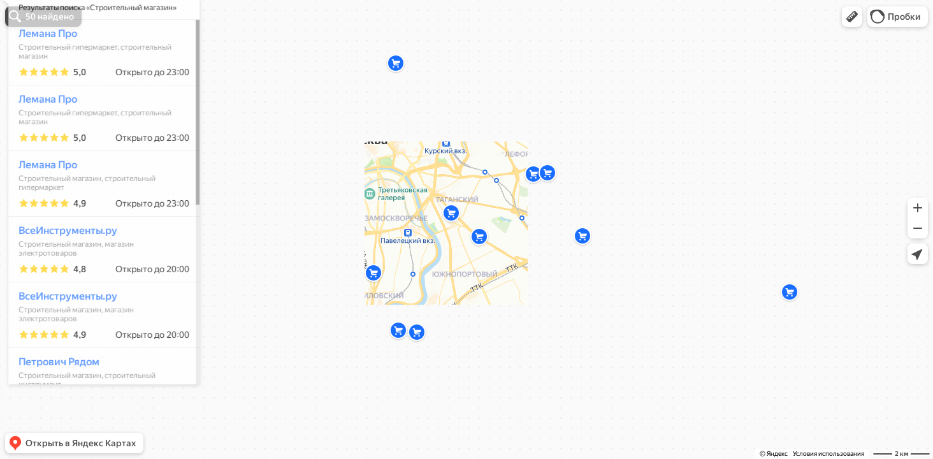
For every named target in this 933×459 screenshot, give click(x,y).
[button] (852, 16)
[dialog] (98, 227)
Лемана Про (42, 71)
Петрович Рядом (53, 399)
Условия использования (828, 453)
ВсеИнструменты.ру (62, 268)
